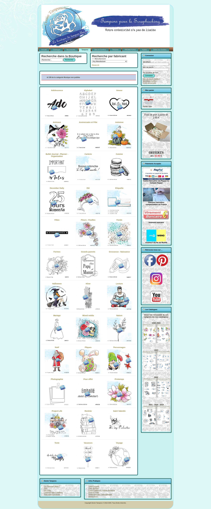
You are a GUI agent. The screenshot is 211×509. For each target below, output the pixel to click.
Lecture (119, 296)
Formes (57, 264)
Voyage (119, 455)
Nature (119, 328)
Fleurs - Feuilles (88, 232)
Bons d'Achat (93, 492)
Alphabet (88, 103)
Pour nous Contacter (52, 494)
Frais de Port (93, 488)
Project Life (57, 423)
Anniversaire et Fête (88, 135)
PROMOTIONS (130, 50)
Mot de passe (148, 67)
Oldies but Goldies (159, 50)
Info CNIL (47, 490)
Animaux (57, 135)
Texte (57, 455)
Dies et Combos (100, 50)
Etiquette (119, 200)
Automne (119, 135)
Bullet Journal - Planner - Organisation (57, 168)
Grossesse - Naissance (119, 264)
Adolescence (57, 103)
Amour (119, 103)
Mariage (57, 328)
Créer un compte (149, 83)
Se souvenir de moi (150, 73)
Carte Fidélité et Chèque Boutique (101, 490)
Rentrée (88, 423)
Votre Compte (93, 486)
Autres (144, 50)
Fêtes (57, 232)
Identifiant (147, 62)
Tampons (84, 50)
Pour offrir (88, 391)
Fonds (119, 232)
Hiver (88, 296)
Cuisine (119, 166)
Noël (57, 360)
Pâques (88, 360)
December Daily (57, 200)
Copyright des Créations (53, 492)
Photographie (57, 391)
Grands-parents (88, 264)
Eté (88, 200)
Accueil (44, 50)
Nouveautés (70, 50)
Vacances (88, 455)
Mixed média (88, 328)
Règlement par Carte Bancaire (100, 494)
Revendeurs (93, 496)
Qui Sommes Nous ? (52, 486)
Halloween (57, 296)
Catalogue (56, 50)
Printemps (119, 391)
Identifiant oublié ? (150, 81)
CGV (46, 488)
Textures (115, 50)
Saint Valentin (119, 423)
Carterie (88, 166)
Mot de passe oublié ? (151, 79)
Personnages (119, 360)
